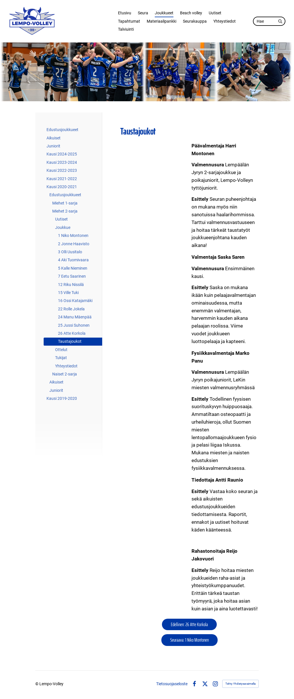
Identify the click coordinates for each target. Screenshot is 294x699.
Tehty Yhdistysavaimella (240, 683)
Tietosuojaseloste (171, 684)
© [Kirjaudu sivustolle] (37, 684)
